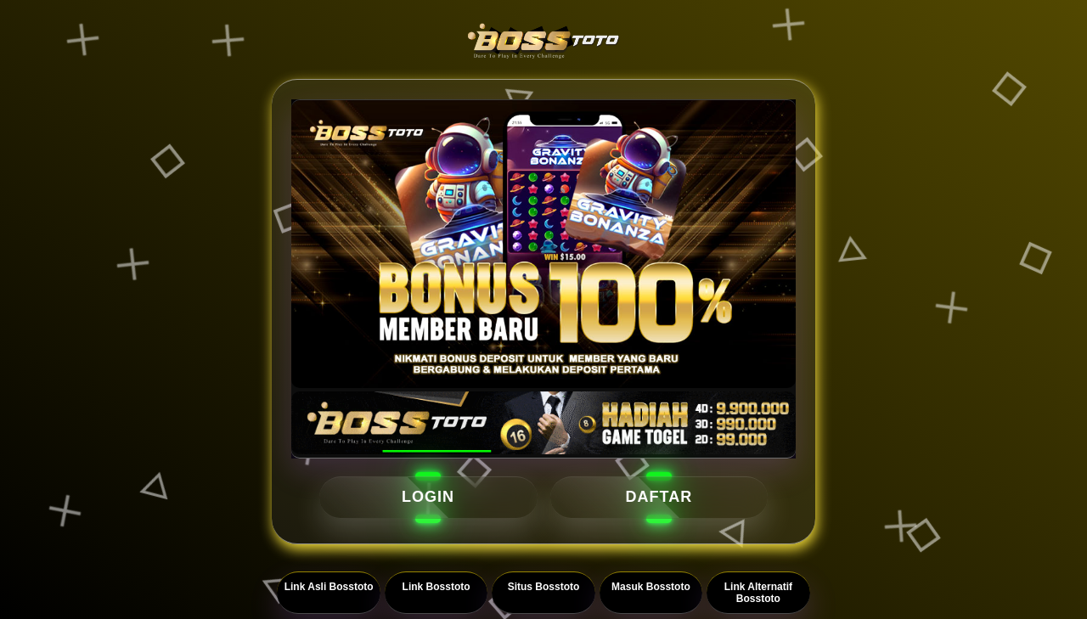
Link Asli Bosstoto (329, 587)
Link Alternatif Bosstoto (758, 593)
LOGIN (428, 496)
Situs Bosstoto (544, 587)
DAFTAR (659, 496)
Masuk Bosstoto (650, 587)
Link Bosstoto (436, 587)
